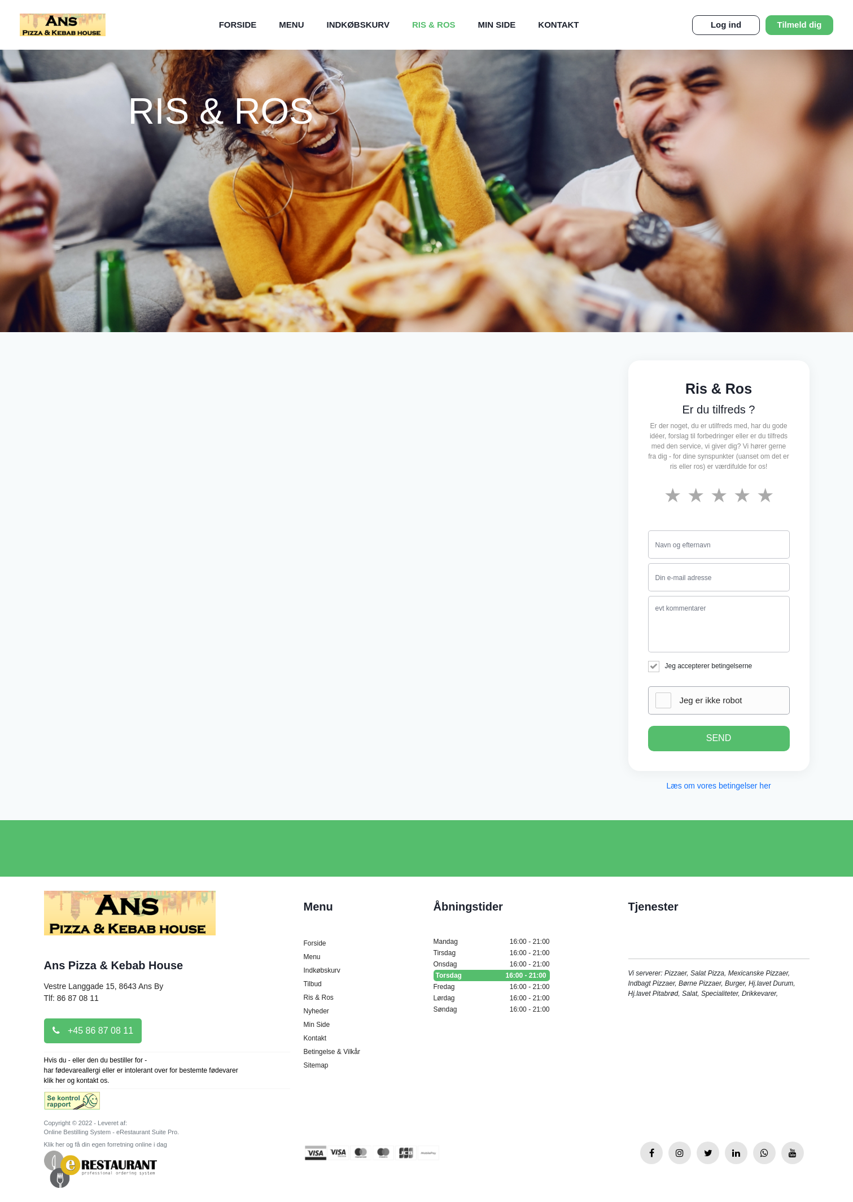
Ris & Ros (434, 24)
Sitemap (316, 1065)
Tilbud (313, 984)
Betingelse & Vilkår (332, 1052)
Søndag (492, 1009)
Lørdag (492, 998)
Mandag (492, 941)
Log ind (726, 24)
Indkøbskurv (358, 24)
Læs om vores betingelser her (718, 785)
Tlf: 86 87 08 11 (71, 998)
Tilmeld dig (799, 24)
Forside (238, 24)
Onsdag (492, 964)
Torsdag (492, 975)
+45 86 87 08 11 (93, 1030)
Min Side (497, 24)
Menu (291, 24)
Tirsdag (492, 953)
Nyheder (316, 1011)
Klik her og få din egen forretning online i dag (105, 1144)
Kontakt (558, 24)
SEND (718, 738)
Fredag (492, 986)
